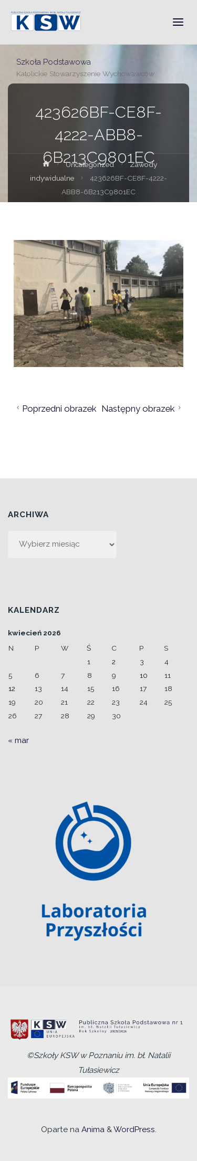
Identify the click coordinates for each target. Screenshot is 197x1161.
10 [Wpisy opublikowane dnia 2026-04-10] (144, 675)
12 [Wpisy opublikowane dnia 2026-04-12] (11, 688)
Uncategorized (90, 164)
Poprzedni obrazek (55, 408)
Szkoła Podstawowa (53, 61)
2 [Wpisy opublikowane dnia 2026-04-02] (114, 661)
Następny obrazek (142, 408)
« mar (18, 740)
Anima (92, 1129)
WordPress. (135, 1129)
